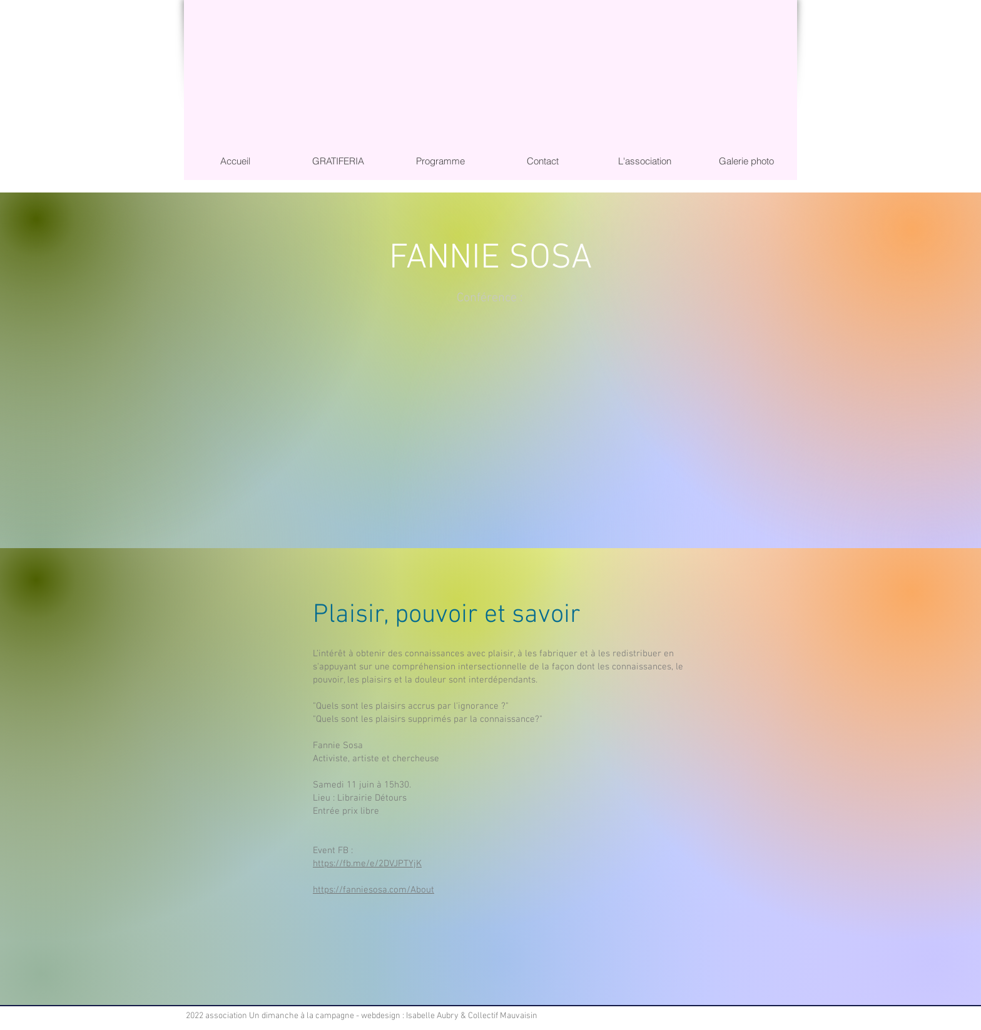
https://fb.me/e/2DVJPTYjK (367, 863)
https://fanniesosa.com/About (373, 890)
